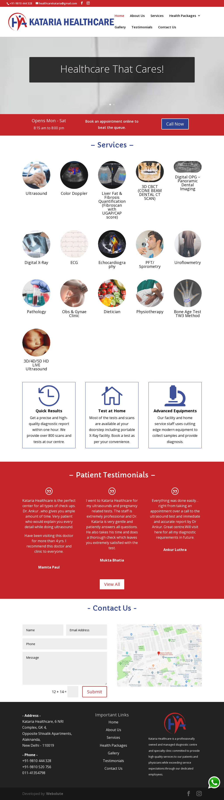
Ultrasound (36, 193)
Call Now (175, 124)
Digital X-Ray (36, 262)
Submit (94, 692)
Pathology (36, 311)
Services (157, 16)
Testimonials (141, 27)
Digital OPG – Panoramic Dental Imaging (187, 182)
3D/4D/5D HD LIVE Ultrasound (36, 364)
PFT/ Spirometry (150, 264)
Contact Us (167, 27)
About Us (137, 16)
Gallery (120, 27)
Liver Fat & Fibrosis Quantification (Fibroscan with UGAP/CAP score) (112, 205)
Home (119, 16)
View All (112, 584)
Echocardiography (112, 264)
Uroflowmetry (187, 262)
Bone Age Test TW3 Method (187, 313)
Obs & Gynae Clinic (74, 313)
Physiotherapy (149, 311)
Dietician (112, 311)
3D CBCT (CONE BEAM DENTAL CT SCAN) (150, 192)
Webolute (54, 793)
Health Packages (182, 16)
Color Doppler (74, 193)
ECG (74, 262)
